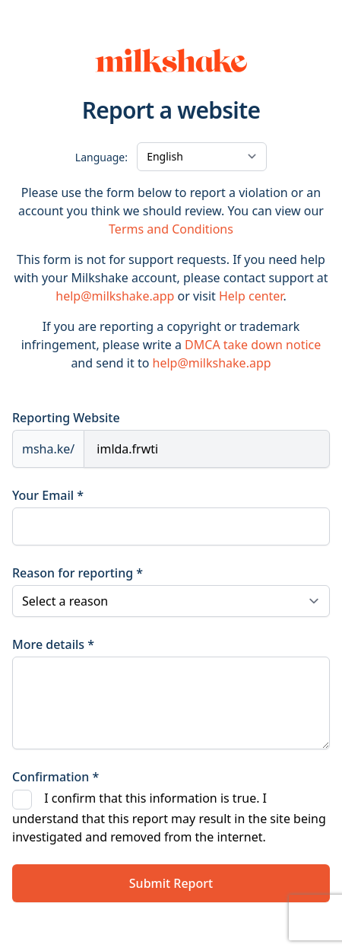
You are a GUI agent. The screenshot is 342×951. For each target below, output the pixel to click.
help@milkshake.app (114, 296)
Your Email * (48, 495)
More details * (53, 644)
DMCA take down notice (253, 344)
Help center (251, 296)
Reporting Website (66, 417)
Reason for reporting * (77, 573)
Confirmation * (55, 776)
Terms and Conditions (171, 229)
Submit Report (171, 883)
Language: (101, 157)
